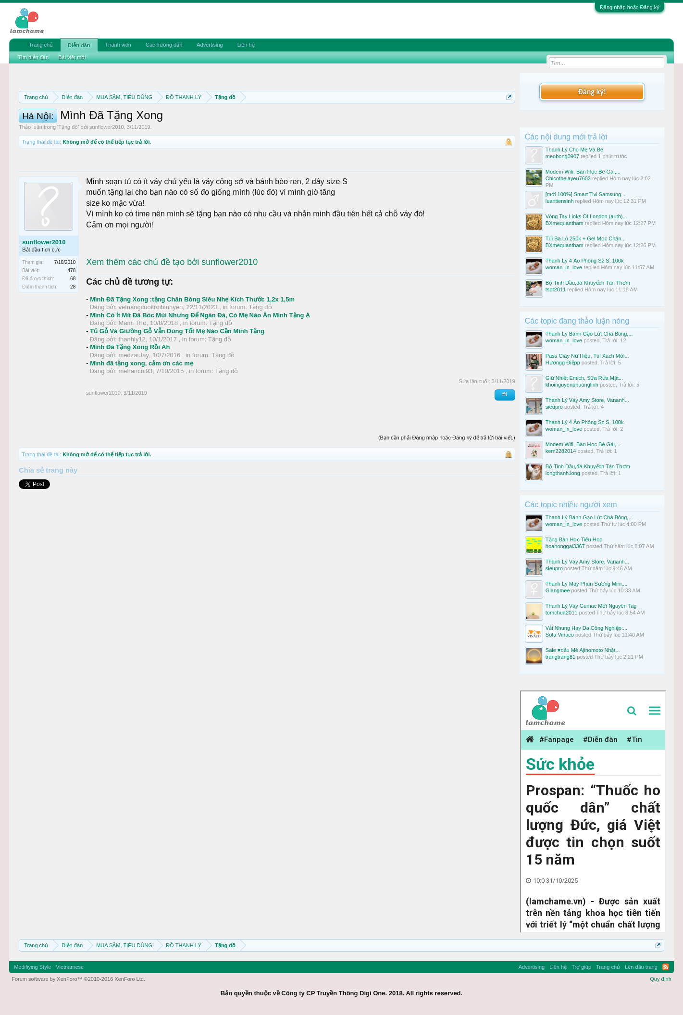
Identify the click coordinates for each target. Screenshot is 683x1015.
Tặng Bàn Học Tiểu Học (574, 539)
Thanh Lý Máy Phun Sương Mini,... (587, 584)
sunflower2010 (106, 170)
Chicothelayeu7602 (568, 178)
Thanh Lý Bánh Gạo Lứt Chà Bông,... (589, 334)
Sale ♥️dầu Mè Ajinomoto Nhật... (583, 650)
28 (72, 330)
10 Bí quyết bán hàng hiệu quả (218, 131)
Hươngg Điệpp (563, 362)
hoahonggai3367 (565, 546)
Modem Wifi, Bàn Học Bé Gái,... (583, 172)
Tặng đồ (68, 170)
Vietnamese (70, 967)
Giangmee (558, 590)
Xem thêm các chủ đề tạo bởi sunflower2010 (172, 305)
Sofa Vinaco (560, 635)
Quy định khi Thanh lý (422, 120)
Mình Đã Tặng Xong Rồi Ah (130, 390)
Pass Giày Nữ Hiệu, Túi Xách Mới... (587, 356)
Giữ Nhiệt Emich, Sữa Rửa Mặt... (584, 378)
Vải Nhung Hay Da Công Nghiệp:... (586, 628)
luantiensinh (560, 201)
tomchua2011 (562, 612)
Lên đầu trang (641, 967)
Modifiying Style (32, 967)
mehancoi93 (135, 414)
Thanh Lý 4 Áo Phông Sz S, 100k (585, 260)
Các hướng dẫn (164, 45)
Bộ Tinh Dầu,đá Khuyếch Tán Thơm (588, 283)
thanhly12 (131, 382)
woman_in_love (564, 267)
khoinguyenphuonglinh (572, 385)
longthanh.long (563, 473)
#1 (505, 437)
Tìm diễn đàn (33, 57)
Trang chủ (41, 45)
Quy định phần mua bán (332, 120)
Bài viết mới (72, 57)
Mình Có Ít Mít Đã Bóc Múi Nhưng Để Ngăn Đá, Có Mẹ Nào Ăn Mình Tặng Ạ (200, 358)
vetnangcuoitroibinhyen (150, 350)
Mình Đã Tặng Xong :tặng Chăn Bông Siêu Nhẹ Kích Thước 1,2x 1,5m (192, 342)
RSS (665, 967)
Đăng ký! (592, 91)
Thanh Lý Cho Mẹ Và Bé (574, 149)
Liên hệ (246, 45)
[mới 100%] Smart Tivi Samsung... (586, 194)
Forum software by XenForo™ (78, 979)
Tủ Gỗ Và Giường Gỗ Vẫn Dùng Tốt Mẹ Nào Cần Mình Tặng (177, 374)
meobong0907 (562, 156)
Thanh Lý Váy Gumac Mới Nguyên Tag (591, 606)
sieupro (554, 407)
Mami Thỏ (132, 366)
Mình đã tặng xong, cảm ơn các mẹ (141, 406)
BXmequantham (565, 223)
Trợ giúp (581, 967)
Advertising (210, 45)
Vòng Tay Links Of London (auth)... (586, 216)
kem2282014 (561, 451)
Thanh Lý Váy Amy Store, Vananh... (587, 400)
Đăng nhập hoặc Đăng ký (629, 7)
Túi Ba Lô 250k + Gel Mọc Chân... (586, 238)
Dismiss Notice (507, 119)
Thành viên (118, 45)
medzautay (133, 398)
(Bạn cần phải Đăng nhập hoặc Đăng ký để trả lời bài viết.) (446, 481)
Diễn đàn (79, 45)
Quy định (660, 979)
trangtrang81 (560, 657)
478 (72, 313)
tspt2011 (556, 289)
